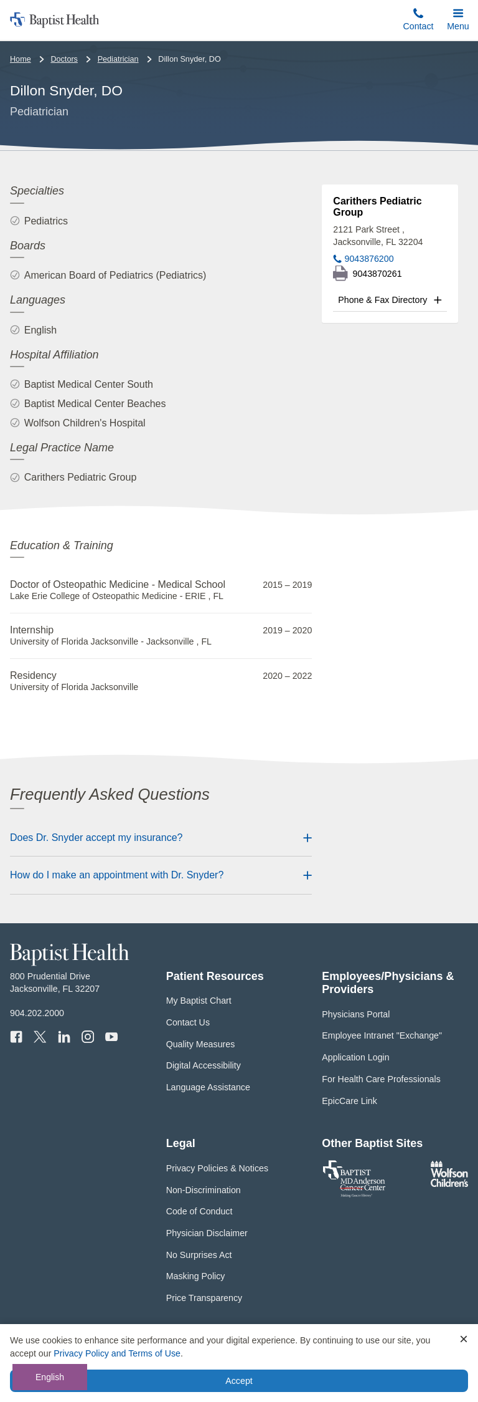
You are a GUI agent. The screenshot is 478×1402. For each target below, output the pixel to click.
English (49, 1377)
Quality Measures (200, 1044)
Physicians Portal (356, 1014)
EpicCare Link (349, 1101)
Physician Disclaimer (207, 1233)
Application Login (355, 1057)
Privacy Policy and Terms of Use (117, 1353)
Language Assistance (208, 1087)
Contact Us (188, 1022)
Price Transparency (204, 1298)
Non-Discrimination (203, 1190)
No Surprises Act (199, 1255)
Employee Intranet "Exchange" (382, 1035)
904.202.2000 (37, 1013)
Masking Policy (195, 1276)
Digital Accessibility (203, 1065)
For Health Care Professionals (381, 1079)
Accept (238, 1381)
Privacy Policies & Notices (217, 1168)
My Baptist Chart (199, 1001)
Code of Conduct (199, 1211)
